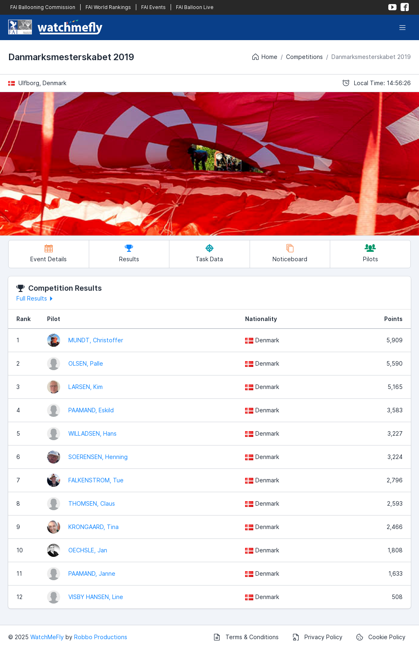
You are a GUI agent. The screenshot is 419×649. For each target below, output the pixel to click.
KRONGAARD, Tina (93, 526)
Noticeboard (290, 253)
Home (264, 57)
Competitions (304, 56)
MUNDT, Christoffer (95, 340)
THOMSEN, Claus (91, 503)
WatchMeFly (47, 636)
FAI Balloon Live (195, 7)
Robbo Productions (100, 636)
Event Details (48, 253)
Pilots (370, 253)
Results (129, 253)
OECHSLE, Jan (87, 550)
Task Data (209, 253)
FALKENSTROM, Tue (96, 480)
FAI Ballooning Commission (42, 7)
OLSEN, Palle (85, 363)
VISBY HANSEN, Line (95, 596)
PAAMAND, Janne (91, 573)
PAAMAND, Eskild (91, 410)
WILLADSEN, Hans (92, 433)
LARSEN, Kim (85, 386)
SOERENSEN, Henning (98, 456)
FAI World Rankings (108, 7)
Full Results (35, 298)
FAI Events (153, 7)
